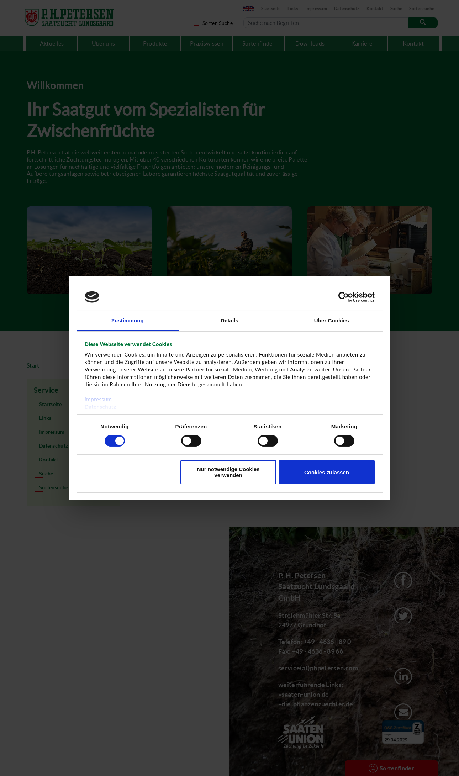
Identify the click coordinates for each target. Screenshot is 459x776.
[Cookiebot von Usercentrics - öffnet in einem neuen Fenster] (343, 297)
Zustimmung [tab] (127, 320)
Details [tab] (229, 320)
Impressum (98, 399)
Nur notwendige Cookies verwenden (228, 472)
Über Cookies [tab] (331, 320)
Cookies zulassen (326, 472)
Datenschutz (100, 406)
